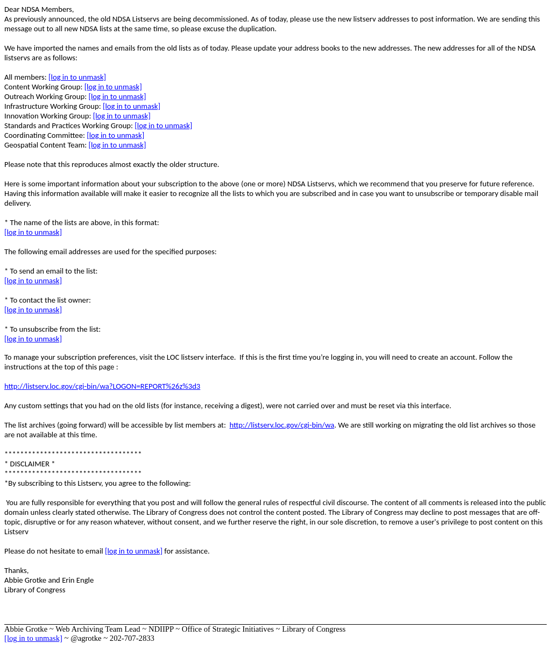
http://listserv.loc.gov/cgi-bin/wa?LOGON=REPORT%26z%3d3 (102, 386)
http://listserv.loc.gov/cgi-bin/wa (282, 425)
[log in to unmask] (77, 77)
